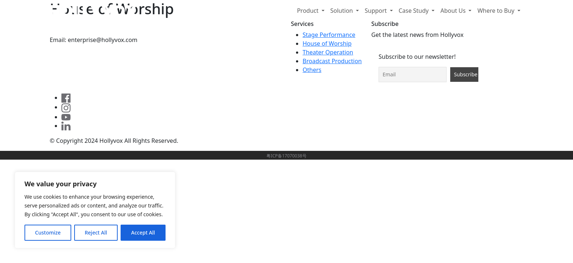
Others (312, 70)
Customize (48, 232)
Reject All (96, 232)
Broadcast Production (332, 61)
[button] (310, 10)
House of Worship (327, 43)
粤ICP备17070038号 (286, 156)
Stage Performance (329, 35)
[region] (95, 210)
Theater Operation (328, 52)
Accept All (143, 232)
